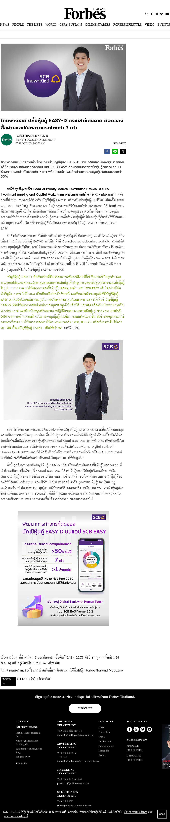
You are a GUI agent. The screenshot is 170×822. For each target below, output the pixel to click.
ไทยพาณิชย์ (44, 679)
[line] (115, 152)
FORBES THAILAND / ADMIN (32, 136)
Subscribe (85, 708)
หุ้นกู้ (33, 679)
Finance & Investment (40, 139)
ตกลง (162, 814)
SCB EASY (22, 679)
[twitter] (123, 152)
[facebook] (107, 152)
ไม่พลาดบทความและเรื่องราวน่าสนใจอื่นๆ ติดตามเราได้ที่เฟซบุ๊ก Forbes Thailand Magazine (62, 670)
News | (20, 139)
